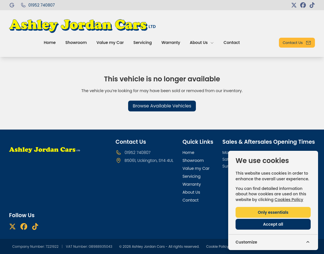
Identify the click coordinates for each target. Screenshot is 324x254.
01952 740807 (138, 152)
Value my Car (196, 168)
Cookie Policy (217, 246)
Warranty (192, 184)
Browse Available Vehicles (162, 106)
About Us (191, 192)
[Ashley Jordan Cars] (12, 5)
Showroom (193, 160)
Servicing (192, 176)
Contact (191, 200)
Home (188, 152)
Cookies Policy (289, 199)
